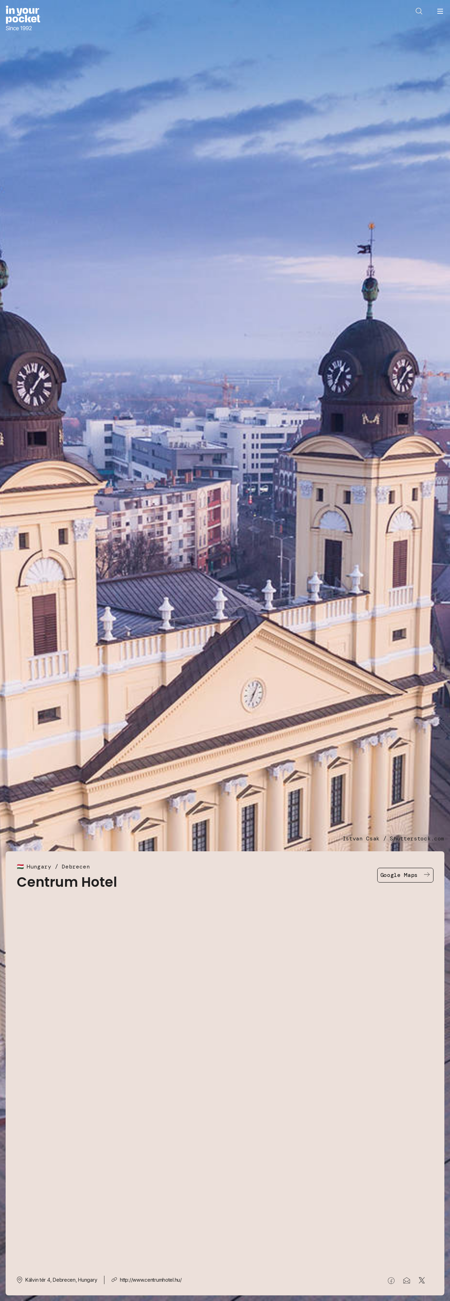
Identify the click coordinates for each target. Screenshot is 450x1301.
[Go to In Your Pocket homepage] (23, 19)
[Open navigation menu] (440, 11)
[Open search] (419, 11)
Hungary (39, 866)
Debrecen (76, 866)
